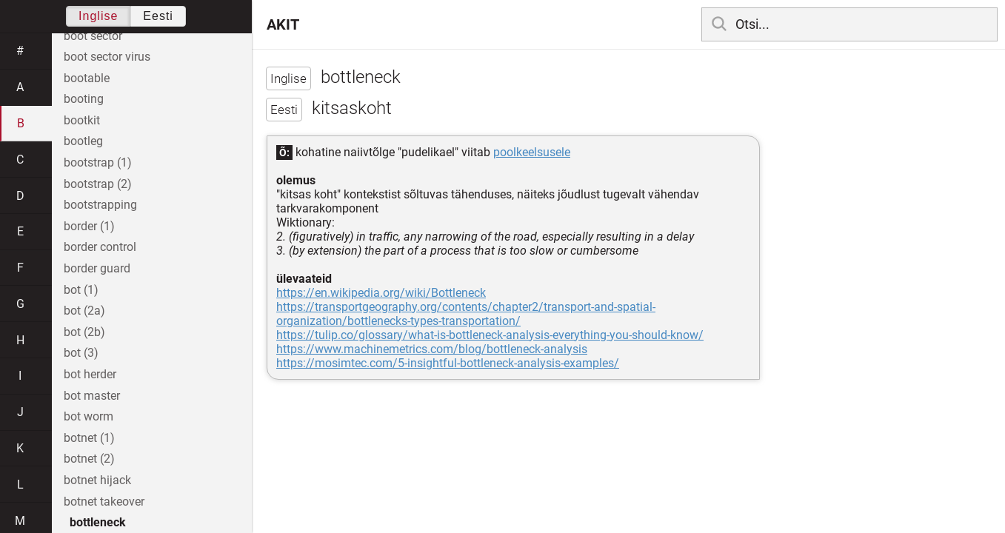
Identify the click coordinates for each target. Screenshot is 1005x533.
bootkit (82, 120)
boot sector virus (107, 57)
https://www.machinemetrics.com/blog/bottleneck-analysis (431, 349)
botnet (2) (89, 459)
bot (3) (81, 353)
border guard (97, 268)
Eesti (158, 16)
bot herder (90, 374)
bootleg (83, 141)
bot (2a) (84, 311)
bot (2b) (84, 332)
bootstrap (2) (98, 184)
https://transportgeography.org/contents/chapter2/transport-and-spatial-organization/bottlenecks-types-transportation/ (465, 314)
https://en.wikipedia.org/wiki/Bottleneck (381, 293)
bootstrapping (100, 205)
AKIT (283, 24)
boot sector (93, 36)
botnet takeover (104, 502)
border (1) (89, 226)
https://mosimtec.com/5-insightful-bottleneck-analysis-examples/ (447, 363)
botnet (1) (89, 438)
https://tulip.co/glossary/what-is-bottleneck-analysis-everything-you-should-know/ (490, 335)
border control (100, 247)
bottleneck (98, 522)
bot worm (88, 416)
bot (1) (81, 290)
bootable (87, 78)
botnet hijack (97, 480)
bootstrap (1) (98, 162)
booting (84, 99)
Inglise (98, 16)
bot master (92, 396)
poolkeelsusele (531, 152)
